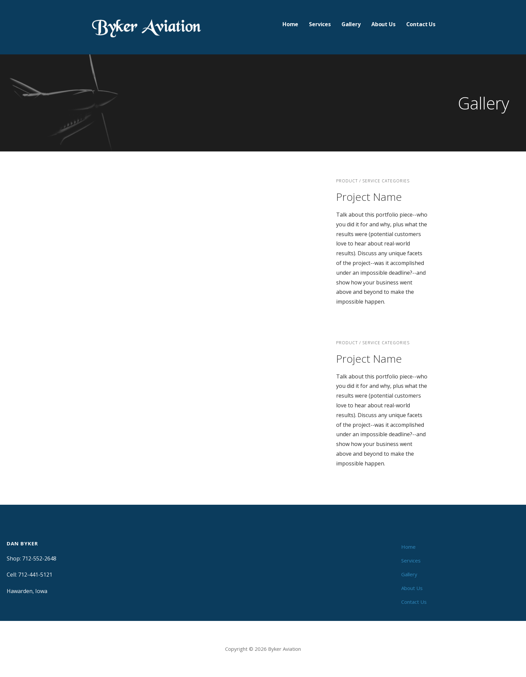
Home (290, 24)
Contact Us (420, 24)
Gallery (351, 24)
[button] (99, 245)
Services (320, 24)
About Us (383, 24)
